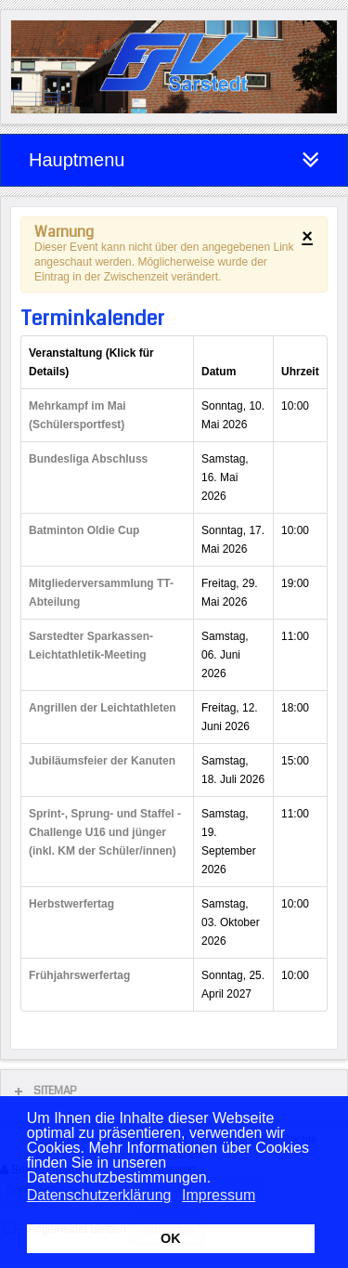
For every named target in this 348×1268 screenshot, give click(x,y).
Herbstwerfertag (71, 903)
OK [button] (171, 1238)
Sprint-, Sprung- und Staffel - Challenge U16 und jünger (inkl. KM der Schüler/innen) (105, 832)
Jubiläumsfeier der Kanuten (102, 760)
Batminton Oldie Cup (84, 530)
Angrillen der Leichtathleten (102, 707)
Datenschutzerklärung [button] (99, 1195)
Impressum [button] (218, 1195)
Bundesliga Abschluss (88, 458)
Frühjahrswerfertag (79, 975)
